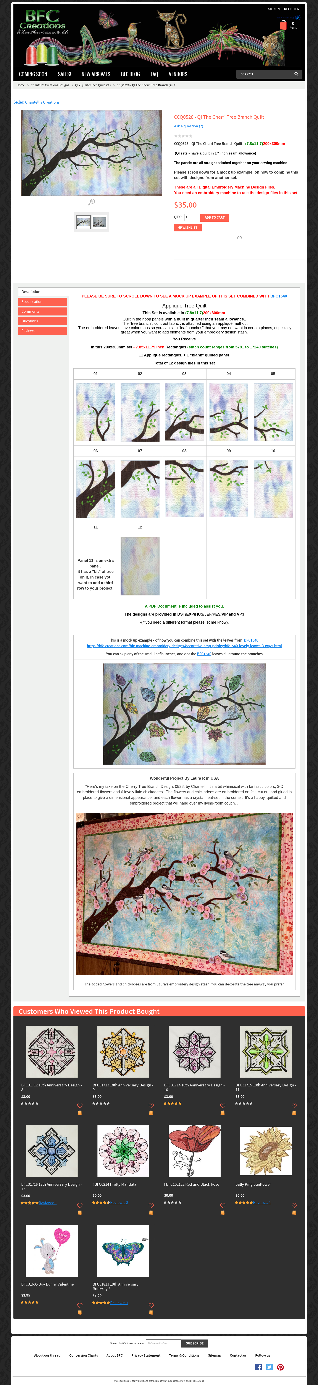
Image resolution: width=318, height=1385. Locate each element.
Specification (31, 301)
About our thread (47, 1355)
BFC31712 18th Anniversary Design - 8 (51, 1087)
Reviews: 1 (48, 1203)
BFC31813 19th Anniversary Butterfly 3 (116, 1286)
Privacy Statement (145, 1355)
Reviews (28, 330)
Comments (30, 311)
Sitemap (214, 1355)
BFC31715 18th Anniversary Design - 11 (266, 1087)
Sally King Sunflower (253, 1184)
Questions (29, 321)
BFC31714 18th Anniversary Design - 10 (194, 1087)
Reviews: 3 (119, 1202)
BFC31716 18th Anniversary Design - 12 (51, 1187)
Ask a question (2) (188, 126)
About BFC (115, 1355)
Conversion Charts (83, 1355)
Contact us (238, 1355)
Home (21, 85)
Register (291, 9)
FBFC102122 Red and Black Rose (191, 1184)
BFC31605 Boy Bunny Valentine (47, 1284)
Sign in (274, 9)
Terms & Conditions (184, 1355)
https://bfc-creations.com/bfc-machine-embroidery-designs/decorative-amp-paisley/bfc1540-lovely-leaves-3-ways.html (184, 646)
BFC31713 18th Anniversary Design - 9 (123, 1087)
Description (31, 291)
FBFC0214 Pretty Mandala (114, 1184)
